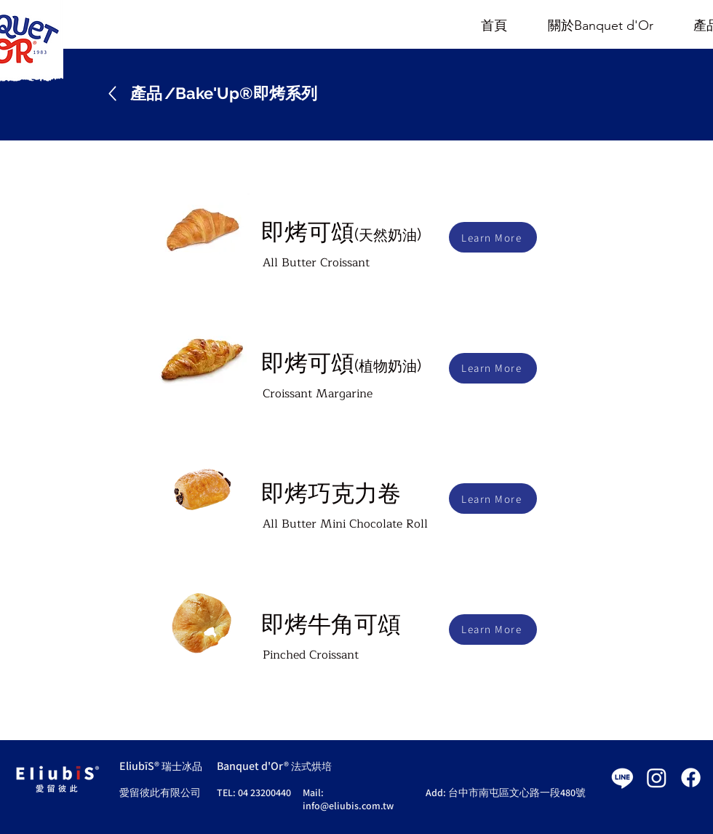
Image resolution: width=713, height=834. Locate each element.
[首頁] (494, 26)
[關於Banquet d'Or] (600, 26)
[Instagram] (656, 777)
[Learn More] (493, 237)
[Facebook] (691, 777)
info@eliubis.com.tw (348, 805)
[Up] (112, 93)
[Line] (622, 777)
